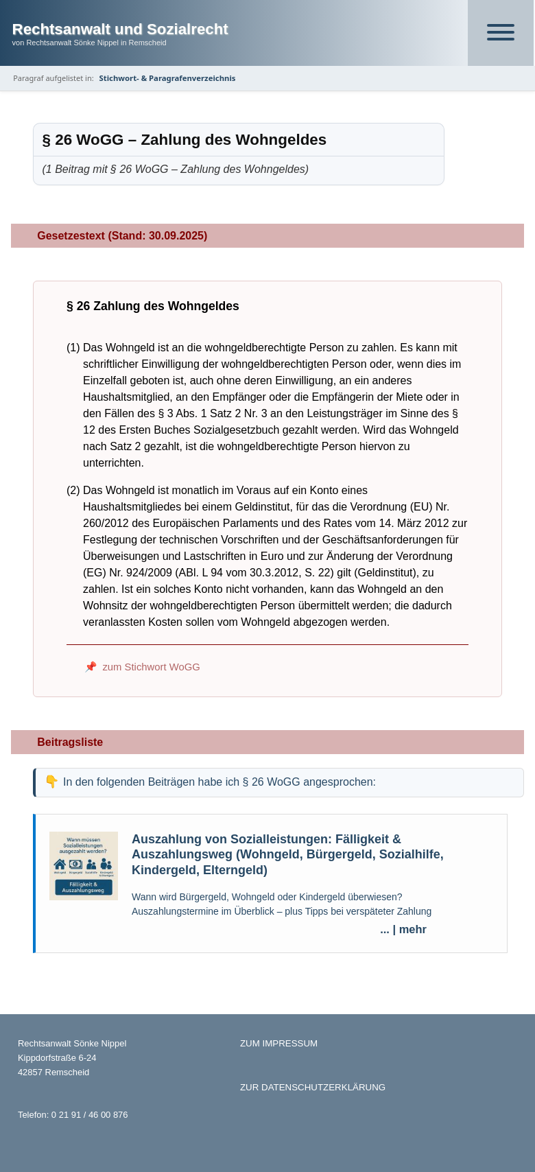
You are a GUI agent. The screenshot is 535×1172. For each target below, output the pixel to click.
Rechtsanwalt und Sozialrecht (120, 29)
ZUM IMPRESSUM (279, 1043)
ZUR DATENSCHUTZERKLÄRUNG (312, 1087)
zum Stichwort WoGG (151, 666)
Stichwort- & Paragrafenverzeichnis (167, 78)
